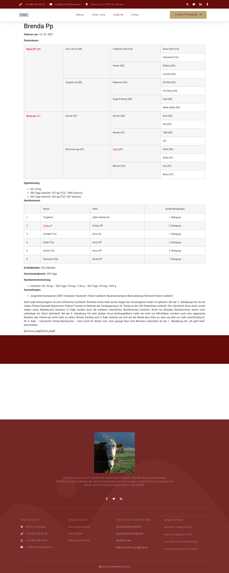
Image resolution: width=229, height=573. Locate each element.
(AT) (33, 116)
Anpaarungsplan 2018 (178, 534)
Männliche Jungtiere (131, 547)
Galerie (118, 14)
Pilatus (46, 225)
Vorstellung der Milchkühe (181, 548)
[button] (187, 4)
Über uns (98, 14)
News (80, 14)
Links (135, 14)
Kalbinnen (124, 540)
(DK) (33, 49)
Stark (116, 149)
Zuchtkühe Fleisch (130, 533)
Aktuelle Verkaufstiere (178, 526)
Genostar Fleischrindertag (181, 541)
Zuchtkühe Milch (128, 526)
